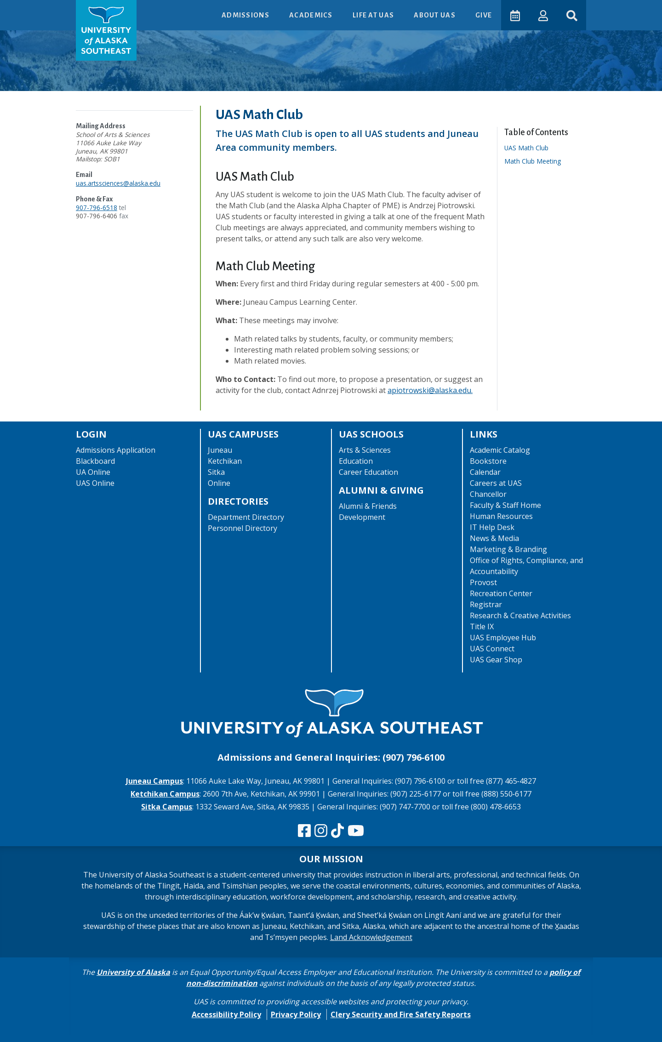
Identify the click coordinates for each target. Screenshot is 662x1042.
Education (356, 461)
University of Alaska (133, 972)
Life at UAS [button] (373, 15)
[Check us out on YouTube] (356, 831)
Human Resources (501, 516)
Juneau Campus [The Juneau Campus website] (154, 781)
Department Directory (246, 517)
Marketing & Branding (508, 549)
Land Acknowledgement (371, 937)
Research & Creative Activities (520, 615)
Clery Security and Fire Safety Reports (401, 1014)
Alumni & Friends (368, 506)
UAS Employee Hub (503, 637)
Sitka (216, 472)
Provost (483, 582)
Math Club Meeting (536, 161)
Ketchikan (225, 461)
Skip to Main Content (43, 9)
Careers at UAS (496, 483)
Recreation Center (501, 593)
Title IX (482, 626)
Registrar (486, 604)
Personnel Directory (242, 528)
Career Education (368, 472)
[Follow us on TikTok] (337, 831)
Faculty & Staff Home (505, 505)
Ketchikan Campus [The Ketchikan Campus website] (165, 794)
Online (219, 483)
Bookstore (488, 461)
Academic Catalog (500, 450)
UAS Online (95, 483)
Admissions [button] (245, 15)
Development (362, 517)
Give (483, 15)
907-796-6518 (96, 207)
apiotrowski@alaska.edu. (430, 390)
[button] (543, 15)
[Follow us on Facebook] (304, 831)
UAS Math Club (529, 147)
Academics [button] (311, 15)
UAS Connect (492, 648)
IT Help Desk (492, 527)
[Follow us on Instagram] (320, 831)
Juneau (220, 450)
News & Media (494, 538)
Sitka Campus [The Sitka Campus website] (166, 807)
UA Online (93, 472)
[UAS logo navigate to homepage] (106, 30)
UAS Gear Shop (496, 660)
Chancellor (488, 494)
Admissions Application (115, 450)
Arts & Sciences (365, 450)
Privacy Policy (296, 1014)
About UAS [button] (435, 15)
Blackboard (95, 461)
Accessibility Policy (226, 1014)
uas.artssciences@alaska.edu (118, 183)
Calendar (485, 472)
